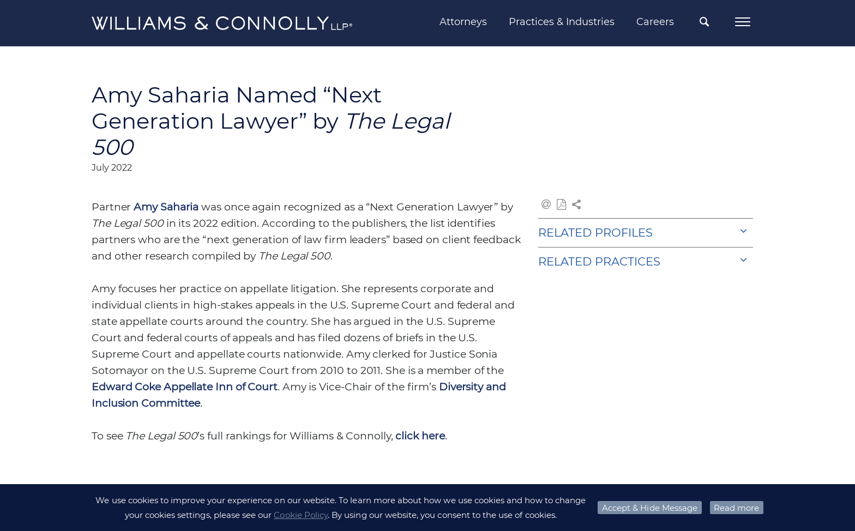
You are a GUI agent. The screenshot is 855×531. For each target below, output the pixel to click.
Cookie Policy (301, 515)
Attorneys (463, 22)
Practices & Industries (562, 22)
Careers (655, 22)
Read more (736, 508)
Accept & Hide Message (649, 508)
